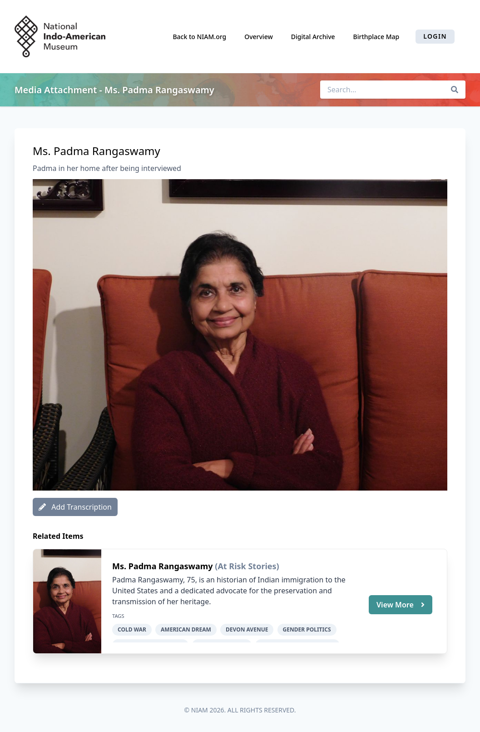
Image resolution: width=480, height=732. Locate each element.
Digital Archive (313, 36)
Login (435, 36)
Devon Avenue (247, 629)
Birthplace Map (376, 36)
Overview (258, 36)
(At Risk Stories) (247, 566)
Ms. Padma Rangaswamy (163, 566)
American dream (186, 629)
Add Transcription (75, 507)
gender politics (307, 629)
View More (400, 604)
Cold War (132, 629)
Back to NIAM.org (199, 36)
